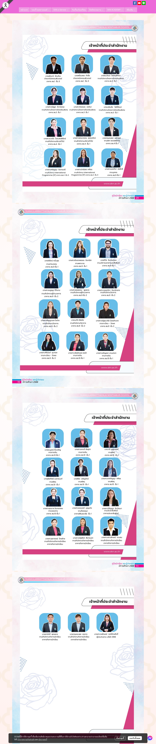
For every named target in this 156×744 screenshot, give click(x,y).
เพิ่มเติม (131, 9)
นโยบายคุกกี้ (42, 739)
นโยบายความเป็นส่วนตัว (26, 739)
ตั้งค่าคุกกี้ (120, 738)
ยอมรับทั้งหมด (134, 738)
